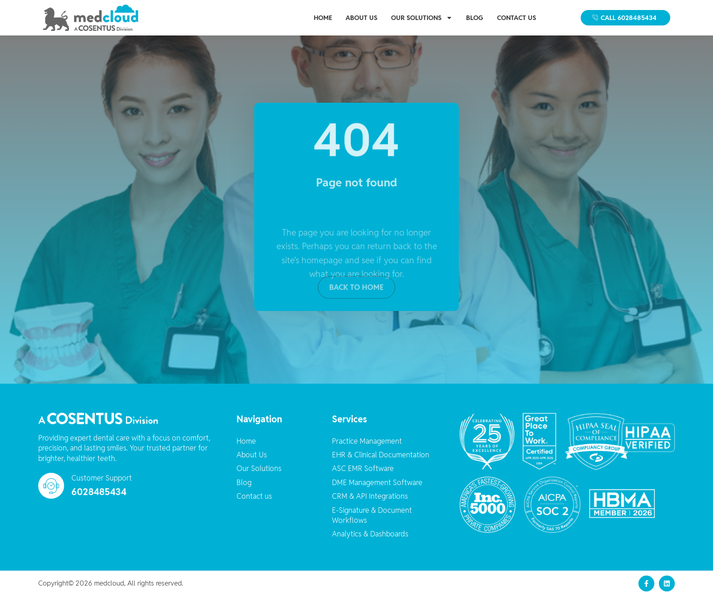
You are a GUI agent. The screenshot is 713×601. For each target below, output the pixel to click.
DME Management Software (377, 487)
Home (323, 18)
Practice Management (367, 446)
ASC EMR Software (363, 474)
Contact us (516, 18)
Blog (474, 18)
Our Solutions (421, 17)
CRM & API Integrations (370, 501)
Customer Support (101, 483)
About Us (361, 18)
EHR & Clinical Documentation (380, 460)
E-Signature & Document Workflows (372, 520)
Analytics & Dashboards (370, 539)
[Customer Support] (51, 491)
